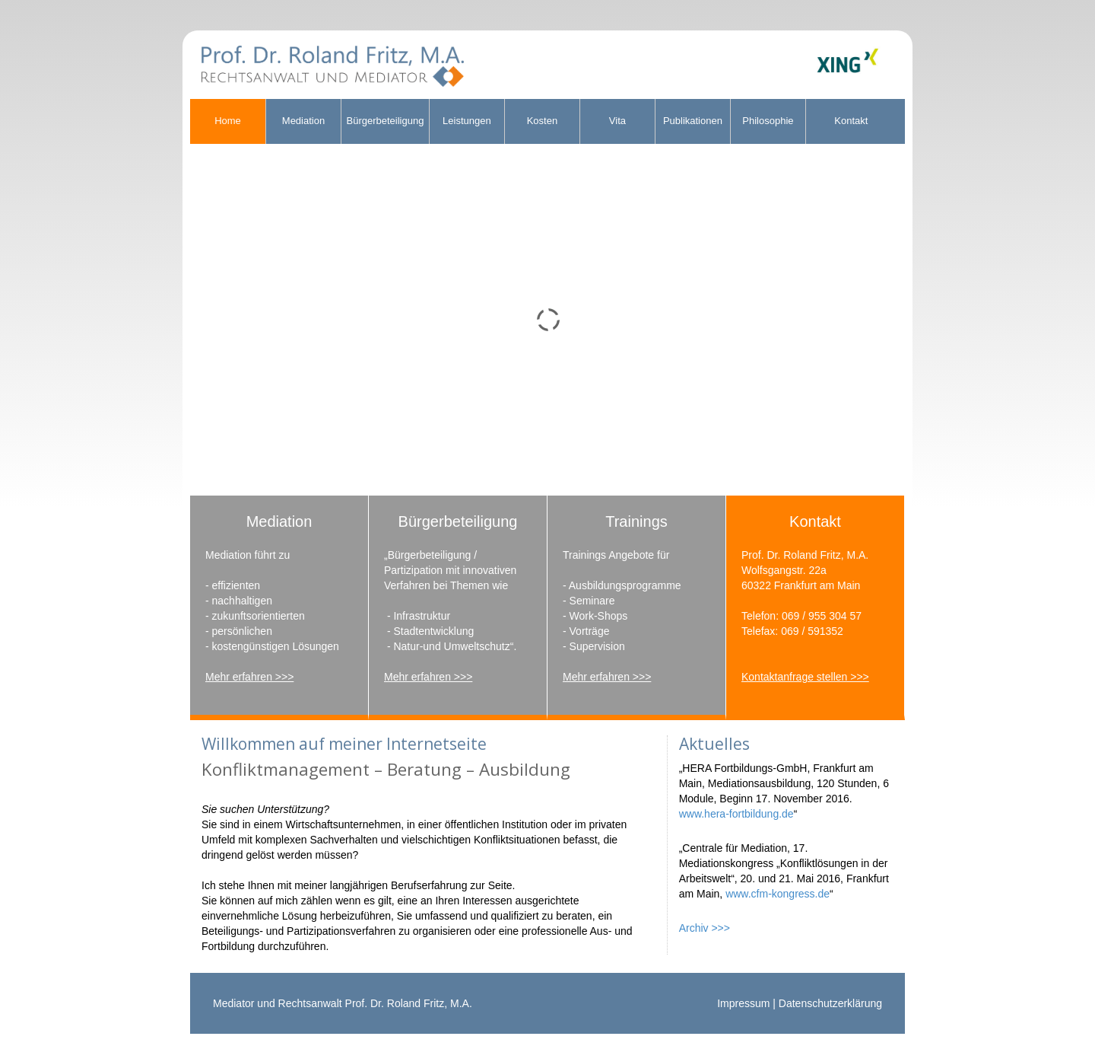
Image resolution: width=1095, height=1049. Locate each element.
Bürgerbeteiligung (385, 120)
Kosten (542, 120)
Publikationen (692, 120)
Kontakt (851, 120)
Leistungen (467, 120)
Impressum (743, 1003)
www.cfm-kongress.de (777, 894)
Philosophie (767, 120)
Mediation (303, 120)
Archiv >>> (704, 928)
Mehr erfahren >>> (249, 677)
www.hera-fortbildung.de (736, 814)
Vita (617, 120)
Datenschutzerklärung (830, 1003)
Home (227, 120)
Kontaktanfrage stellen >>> (805, 677)
